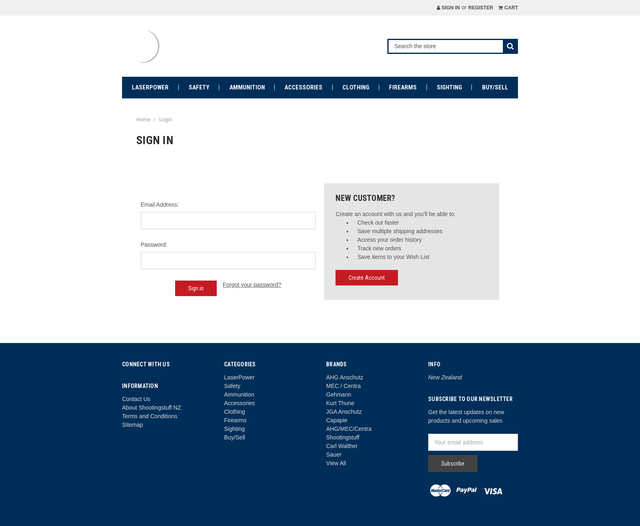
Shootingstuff (342, 437)
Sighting (449, 87)
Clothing (355, 87)
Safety (199, 87)
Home (143, 119)
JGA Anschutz (344, 411)
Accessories (303, 87)
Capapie (336, 420)
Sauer (333, 454)
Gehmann (338, 394)
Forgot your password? (252, 284)
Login (165, 119)
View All (336, 463)
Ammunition (247, 87)
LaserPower (150, 87)
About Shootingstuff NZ (151, 407)
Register (480, 8)
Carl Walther (342, 446)
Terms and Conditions (149, 416)
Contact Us (136, 399)
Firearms (403, 87)
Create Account (367, 277)
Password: (154, 244)
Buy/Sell (495, 87)
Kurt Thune (340, 403)
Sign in (448, 8)
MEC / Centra (343, 386)
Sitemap (132, 424)
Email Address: (160, 204)
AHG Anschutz (344, 377)
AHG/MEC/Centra (348, 429)
